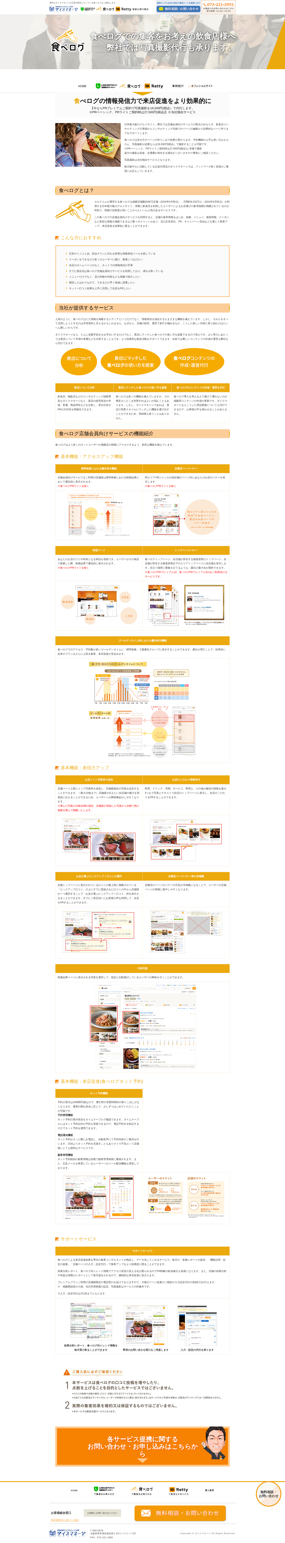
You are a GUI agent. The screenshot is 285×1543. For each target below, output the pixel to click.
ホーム (191, 86)
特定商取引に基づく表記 (65, 1520)
